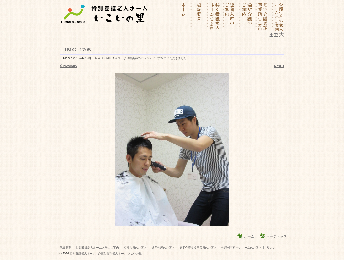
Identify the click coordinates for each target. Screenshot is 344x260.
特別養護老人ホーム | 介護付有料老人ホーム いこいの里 (105, 253)
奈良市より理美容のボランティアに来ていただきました (151, 58)
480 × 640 (104, 58)
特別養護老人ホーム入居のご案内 (97, 247)
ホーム (249, 236)
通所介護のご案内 (163, 247)
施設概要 (65, 247)
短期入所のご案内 (135, 247)
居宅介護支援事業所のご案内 (198, 247)
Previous (68, 66)
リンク (271, 247)
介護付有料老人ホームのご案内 (241, 247)
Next (279, 66)
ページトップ (277, 236)
